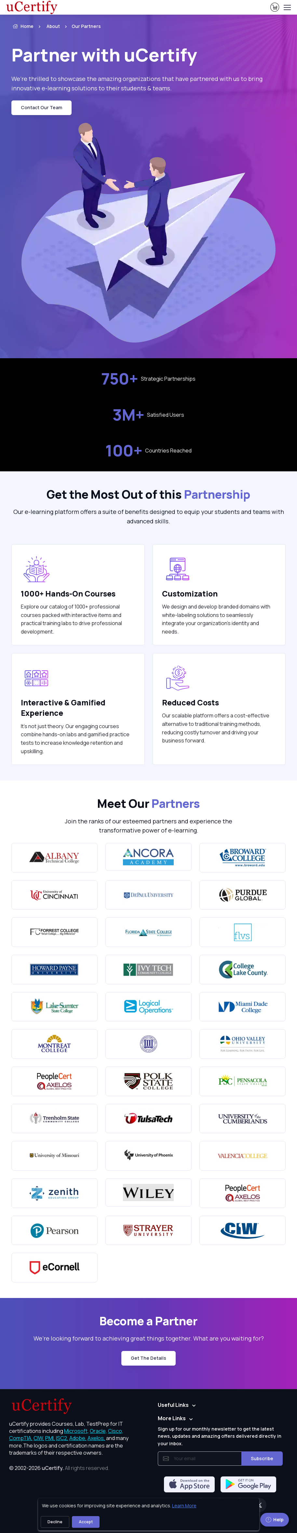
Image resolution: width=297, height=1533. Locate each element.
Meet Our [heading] (148, 803)
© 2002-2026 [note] (59, 1468)
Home (22, 26)
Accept (86, 1522)
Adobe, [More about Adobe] (78, 1438)
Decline (54, 1522)
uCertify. (53, 1468)
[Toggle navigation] (287, 7)
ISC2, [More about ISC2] (62, 1438)
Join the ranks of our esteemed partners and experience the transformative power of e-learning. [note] (148, 825)
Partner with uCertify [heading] (104, 54)
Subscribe (262, 1458)
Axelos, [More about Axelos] (96, 1438)
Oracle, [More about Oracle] (98, 1431)
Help (274, 1519)
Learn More (184, 1505)
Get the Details (148, 1358)
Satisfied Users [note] (148, 415)
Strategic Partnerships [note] (148, 379)
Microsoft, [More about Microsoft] (76, 1431)
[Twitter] (259, 1505)
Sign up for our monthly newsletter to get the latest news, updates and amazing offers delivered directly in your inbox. (219, 1436)
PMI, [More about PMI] (50, 1438)
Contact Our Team (41, 107)
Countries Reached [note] (148, 450)
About (53, 26)
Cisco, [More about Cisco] (115, 1431)
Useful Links (173, 1405)
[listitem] (80, 26)
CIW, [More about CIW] (39, 1438)
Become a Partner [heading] (148, 1321)
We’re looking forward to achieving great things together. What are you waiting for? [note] (149, 1338)
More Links (172, 1418)
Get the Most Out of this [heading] (148, 494)
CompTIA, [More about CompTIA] (21, 1438)
